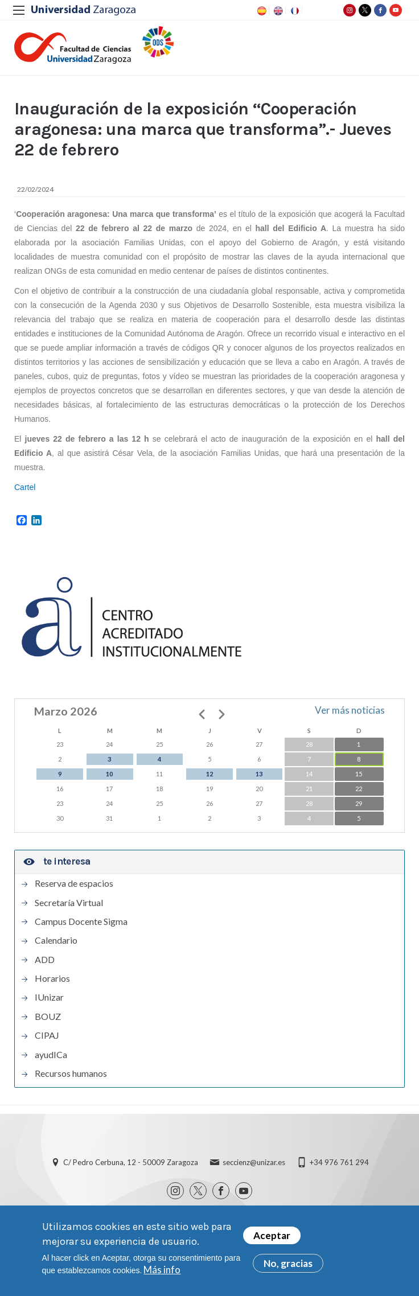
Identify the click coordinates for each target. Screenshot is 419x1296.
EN (277, 11)
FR (294, 11)
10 (109, 773)
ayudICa (51, 1055)
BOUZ (48, 1016)
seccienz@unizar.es (254, 1162)
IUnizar (49, 997)
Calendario (56, 940)
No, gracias (288, 1264)
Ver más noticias (350, 710)
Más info (161, 1270)
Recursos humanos (71, 1073)
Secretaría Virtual (69, 903)
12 (209, 773)
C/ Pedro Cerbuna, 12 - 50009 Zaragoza (130, 1162)
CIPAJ (47, 1035)
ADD (45, 959)
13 (259, 773)
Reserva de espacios (74, 883)
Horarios (52, 978)
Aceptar (271, 1236)
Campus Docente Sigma (81, 921)
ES (261, 11)
